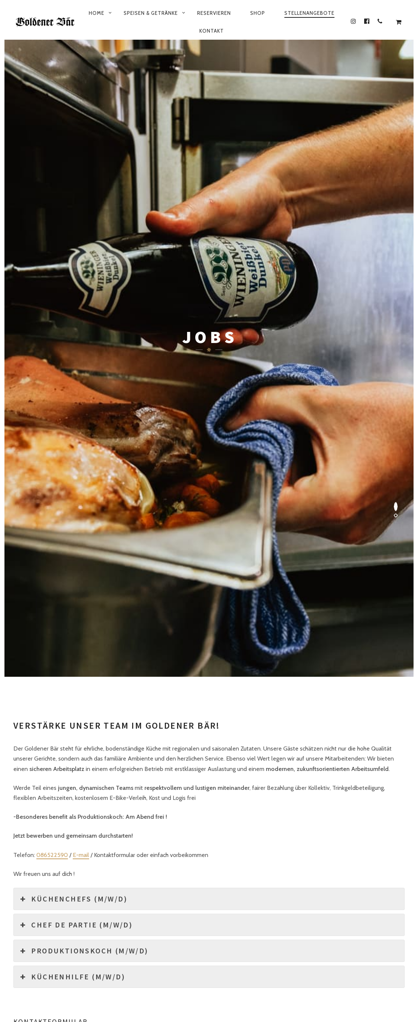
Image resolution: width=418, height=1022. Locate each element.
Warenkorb (295, 981)
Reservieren (214, 13)
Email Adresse (34, 569)
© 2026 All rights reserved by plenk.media (209, 993)
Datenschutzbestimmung (115, 981)
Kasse (259, 981)
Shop (257, 13)
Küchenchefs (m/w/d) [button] (73, 395)
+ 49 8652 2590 (256, 963)
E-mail (81, 351)
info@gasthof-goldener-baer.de (333, 963)
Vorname (27, 539)
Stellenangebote (309, 13)
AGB (328, 981)
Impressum (179, 981)
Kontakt (211, 31)
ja (23, 666)
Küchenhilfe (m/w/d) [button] (72, 473)
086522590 (52, 351)
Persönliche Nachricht (44, 599)
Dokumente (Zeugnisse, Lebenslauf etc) (263, 569)
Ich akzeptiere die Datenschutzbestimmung (74, 651)
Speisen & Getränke (151, 13)
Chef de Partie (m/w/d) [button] (76, 421)
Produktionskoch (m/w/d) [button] (83, 447)
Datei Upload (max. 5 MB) (304, 582)
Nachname (225, 539)
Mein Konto (222, 981)
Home (96, 13)
